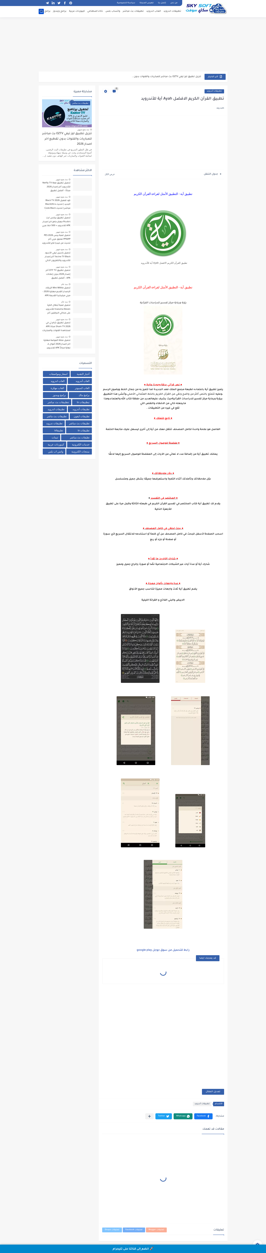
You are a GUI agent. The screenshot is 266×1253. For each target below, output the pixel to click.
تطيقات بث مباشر (79, 437)
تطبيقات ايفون (81, 416)
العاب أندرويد (82, 381)
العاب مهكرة (57, 388)
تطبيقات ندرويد (54, 423)
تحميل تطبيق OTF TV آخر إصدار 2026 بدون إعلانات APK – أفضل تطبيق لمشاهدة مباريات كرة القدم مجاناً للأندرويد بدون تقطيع (56, 274)
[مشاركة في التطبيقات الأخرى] (149, 1116)
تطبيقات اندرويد (172, 11)
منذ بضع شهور (83, 129)
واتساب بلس (112, 11)
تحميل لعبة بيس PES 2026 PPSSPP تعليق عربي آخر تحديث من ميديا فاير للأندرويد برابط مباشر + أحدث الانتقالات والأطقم (56, 240)
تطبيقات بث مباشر (133, 11)
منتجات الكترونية (80, 451)
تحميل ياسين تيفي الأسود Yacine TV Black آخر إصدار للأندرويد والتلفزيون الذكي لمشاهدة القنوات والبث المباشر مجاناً (57, 257)
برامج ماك (44, 11)
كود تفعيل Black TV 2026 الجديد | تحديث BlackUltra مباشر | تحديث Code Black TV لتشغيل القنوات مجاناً (57, 205)
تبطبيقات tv (83, 402)
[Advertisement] (133, 45)
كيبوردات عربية (77, 11)
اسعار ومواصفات (58, 373)
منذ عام (64, 284)
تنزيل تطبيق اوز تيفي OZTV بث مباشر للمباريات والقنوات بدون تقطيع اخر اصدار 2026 (67, 139)
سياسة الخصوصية (126, 3)
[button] (203, 1116)
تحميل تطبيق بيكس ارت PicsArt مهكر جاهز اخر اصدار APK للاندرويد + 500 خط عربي (56, 222)
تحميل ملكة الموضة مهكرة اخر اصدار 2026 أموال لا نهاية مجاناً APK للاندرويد (56, 344)
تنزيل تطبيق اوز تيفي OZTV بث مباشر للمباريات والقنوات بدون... (166, 76)
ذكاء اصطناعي (95, 11)
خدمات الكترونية (80, 444)
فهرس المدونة (147, 3)
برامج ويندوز (59, 11)
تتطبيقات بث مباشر (58, 402)
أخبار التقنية (83, 373)
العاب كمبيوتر (82, 388)
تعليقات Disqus (112, 1230)
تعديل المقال (213, 1091)
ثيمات (55, 437)
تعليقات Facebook (134, 1230)
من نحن (173, 3)
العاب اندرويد (153, 11)
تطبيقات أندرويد (214, 91)
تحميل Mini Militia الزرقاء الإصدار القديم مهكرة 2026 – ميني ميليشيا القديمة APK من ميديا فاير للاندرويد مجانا (56, 292)
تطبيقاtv (58, 430)
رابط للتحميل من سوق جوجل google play (163, 950)
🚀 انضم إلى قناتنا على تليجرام (133, 1249)
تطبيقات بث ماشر (56, 416)
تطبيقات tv (84, 430)
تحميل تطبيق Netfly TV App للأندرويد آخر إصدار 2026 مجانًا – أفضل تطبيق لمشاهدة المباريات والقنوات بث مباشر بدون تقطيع (56, 187)
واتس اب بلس (55, 451)
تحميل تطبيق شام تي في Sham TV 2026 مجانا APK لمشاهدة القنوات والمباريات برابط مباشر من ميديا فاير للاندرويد (56, 327)
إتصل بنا (162, 3)
